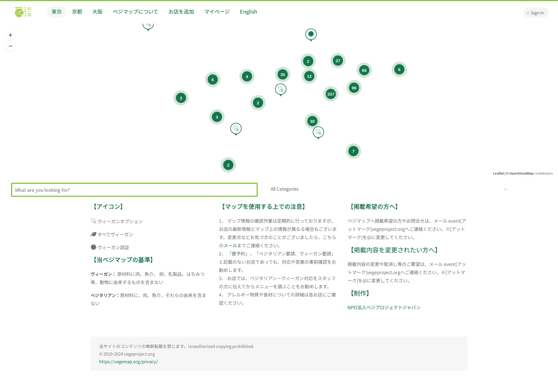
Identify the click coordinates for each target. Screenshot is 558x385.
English (248, 11)
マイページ (217, 11)
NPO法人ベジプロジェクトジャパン (384, 307)
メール (230, 245)
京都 (77, 11)
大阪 (97, 11)
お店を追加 (181, 11)
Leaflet (498, 173)
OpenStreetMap (521, 173)
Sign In (535, 13)
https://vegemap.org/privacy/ (128, 361)
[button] (10, 35)
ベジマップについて (135, 11)
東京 (57, 11)
